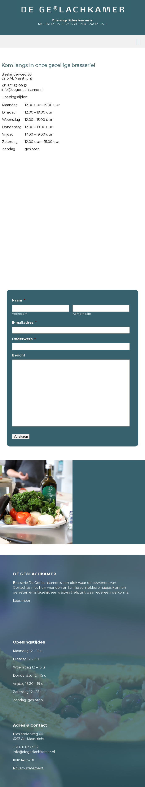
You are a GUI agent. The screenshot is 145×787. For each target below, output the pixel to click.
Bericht (18, 355)
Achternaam (82, 313)
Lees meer (21, 601)
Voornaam (19, 313)
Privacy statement (28, 768)
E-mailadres (24, 323)
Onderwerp (24, 339)
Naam (18, 300)
